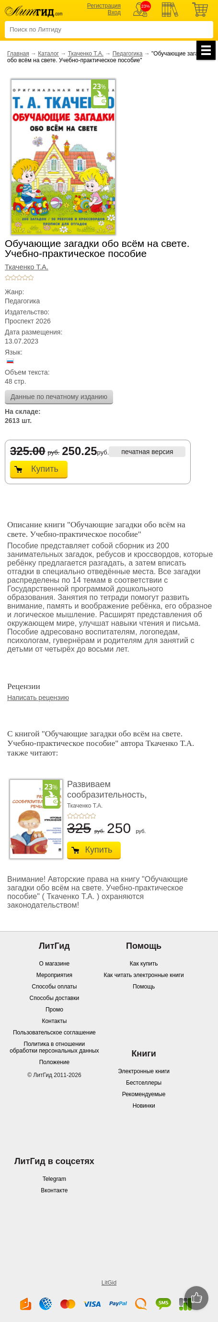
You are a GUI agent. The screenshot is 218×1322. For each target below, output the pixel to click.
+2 (13, 277)
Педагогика (128, 53)
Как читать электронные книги (143, 975)
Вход (114, 12)
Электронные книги (144, 1071)
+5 (31, 277)
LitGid (109, 1282)
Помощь (144, 986)
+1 (8, 277)
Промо (54, 1009)
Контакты (54, 1021)
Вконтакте (54, 1190)
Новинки (144, 1105)
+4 (25, 277)
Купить (44, 469)
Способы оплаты (54, 986)
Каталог (48, 53)
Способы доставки (55, 998)
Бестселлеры (143, 1082)
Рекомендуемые (144, 1094)
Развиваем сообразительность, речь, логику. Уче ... (107, 794)
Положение (54, 1062)
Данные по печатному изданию (59, 396)
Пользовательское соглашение (54, 1032)
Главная (18, 53)
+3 (19, 277)
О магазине (54, 963)
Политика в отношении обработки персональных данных (54, 1047)
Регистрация (104, 5)
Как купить (144, 963)
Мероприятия (54, 975)
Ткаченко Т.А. (85, 53)
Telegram (54, 1179)
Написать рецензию (38, 697)
